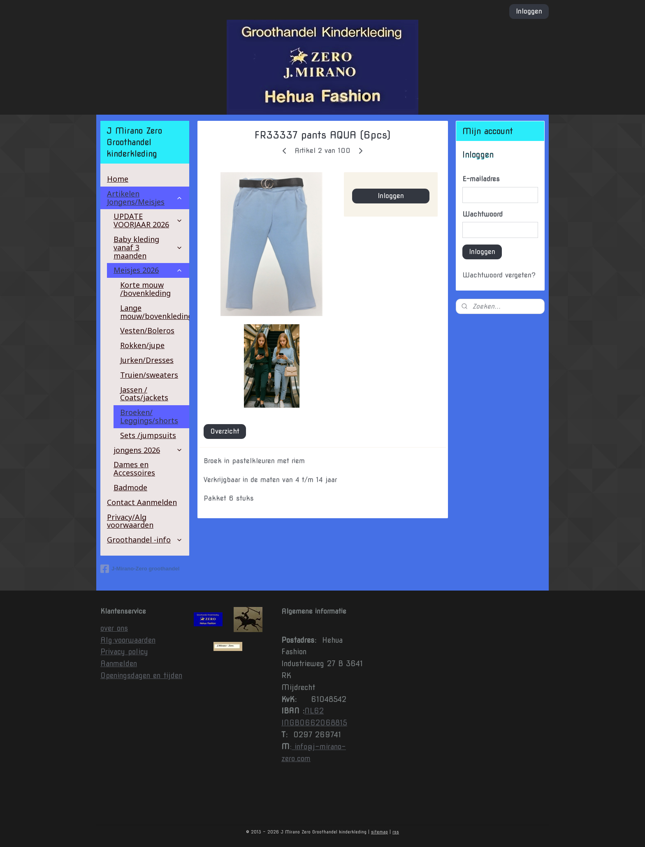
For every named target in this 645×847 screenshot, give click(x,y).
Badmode (130, 487)
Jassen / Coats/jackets (144, 394)
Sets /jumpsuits (148, 435)
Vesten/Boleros (147, 330)
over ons (114, 628)
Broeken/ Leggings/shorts (149, 416)
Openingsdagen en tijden (141, 675)
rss (395, 832)
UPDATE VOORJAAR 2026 (148, 220)
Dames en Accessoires (134, 468)
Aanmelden (118, 663)
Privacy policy (124, 651)
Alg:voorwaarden (127, 640)
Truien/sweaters (149, 375)
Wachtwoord (482, 214)
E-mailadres (481, 179)
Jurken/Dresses (147, 360)
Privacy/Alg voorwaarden (130, 521)
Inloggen (529, 11)
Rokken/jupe (142, 345)
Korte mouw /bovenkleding (145, 289)
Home (117, 179)
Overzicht (224, 431)
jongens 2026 (148, 450)
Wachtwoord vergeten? (499, 275)
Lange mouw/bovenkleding (154, 312)
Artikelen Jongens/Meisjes (145, 198)
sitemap (379, 832)
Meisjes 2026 (148, 270)
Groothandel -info (145, 540)
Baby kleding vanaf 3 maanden (148, 247)
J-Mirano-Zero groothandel (139, 569)
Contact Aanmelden (142, 502)
